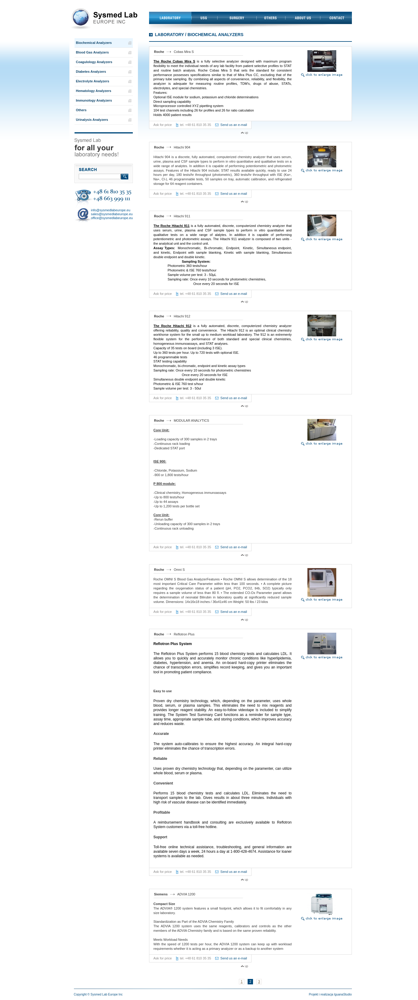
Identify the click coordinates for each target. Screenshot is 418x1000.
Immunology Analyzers (94, 100)
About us (302, 18)
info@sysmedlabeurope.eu (110, 210)
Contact (336, 18)
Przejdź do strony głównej (104, 19)
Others (270, 18)
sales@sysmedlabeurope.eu (112, 214)
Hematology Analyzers (93, 91)
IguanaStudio (343, 994)
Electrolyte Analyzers (92, 81)
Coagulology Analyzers (94, 62)
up (246, 132)
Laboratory (170, 18)
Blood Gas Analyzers (92, 52)
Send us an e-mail (233, 125)
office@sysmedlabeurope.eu (112, 218)
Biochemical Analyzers (94, 42)
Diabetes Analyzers (91, 71)
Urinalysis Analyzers (92, 119)
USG (204, 18)
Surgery (236, 18)
